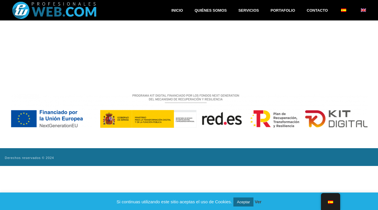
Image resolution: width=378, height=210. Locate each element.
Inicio (177, 10)
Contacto (317, 10)
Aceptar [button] (243, 202)
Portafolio (283, 10)
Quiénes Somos (211, 10)
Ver (258, 201)
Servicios (248, 10)
